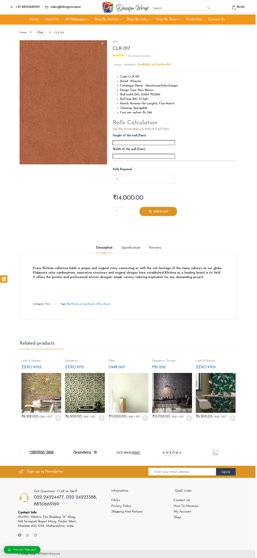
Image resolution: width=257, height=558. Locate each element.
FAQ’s (115, 500)
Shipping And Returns (127, 511)
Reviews (155, 248)
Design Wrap (28, 553)
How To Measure (186, 506)
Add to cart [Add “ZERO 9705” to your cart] (232, 418)
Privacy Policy (121, 506)
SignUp (226, 472)
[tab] (104, 249)
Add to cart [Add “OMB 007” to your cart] (145, 418)
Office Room (103, 304)
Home (33, 19)
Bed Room (73, 304)
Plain (40, 32)
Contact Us (216, 19)
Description (104, 248)
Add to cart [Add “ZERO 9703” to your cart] (58, 418)
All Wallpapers (75, 19)
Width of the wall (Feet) (129, 149)
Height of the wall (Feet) (129, 135)
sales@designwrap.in (63, 7)
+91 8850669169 (25, 7)
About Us (52, 19)
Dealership (194, 19)
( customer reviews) (139, 56)
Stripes (170, 360)
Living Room (87, 304)
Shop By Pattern (106, 19)
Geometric (71, 360)
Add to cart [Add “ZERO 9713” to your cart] (101, 418)
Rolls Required (122, 169)
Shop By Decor (167, 19)
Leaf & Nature (31, 360)
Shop (177, 517)
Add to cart (161, 211)
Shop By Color (137, 19)
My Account (182, 511)
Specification (130, 248)
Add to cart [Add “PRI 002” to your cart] (188, 418)
